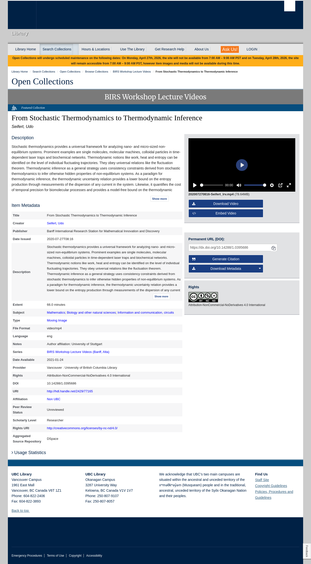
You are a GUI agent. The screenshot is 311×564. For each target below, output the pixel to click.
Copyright (75, 555)
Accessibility (94, 555)
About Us (202, 49)
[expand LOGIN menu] (262, 49)
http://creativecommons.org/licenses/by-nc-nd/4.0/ (82, 428)
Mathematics (56, 312)
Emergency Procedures (27, 555)
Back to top (22, 511)
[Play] (195, 185)
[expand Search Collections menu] (76, 49)
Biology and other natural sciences (91, 312)
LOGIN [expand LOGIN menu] (252, 49)
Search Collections (57, 49)
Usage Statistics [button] (29, 452)
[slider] (211, 185)
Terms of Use (55, 555)
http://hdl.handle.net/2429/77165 (70, 391)
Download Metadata (226, 269)
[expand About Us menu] (213, 49)
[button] (31, 510)
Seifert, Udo (55, 223)
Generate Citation (215, 259)
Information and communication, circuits (146, 312)
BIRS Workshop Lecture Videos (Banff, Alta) (78, 352)
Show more (159, 198)
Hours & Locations (96, 49)
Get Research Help (169, 49)
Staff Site (262, 480)
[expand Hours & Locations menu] (114, 49)
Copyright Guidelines (271, 486)
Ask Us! (229, 49)
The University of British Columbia (22, 15)
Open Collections (42, 81)
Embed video (214, 213)
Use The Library (132, 49)
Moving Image (57, 320)
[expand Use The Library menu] (149, 49)
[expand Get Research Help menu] (189, 49)
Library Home (25, 49)
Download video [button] (215, 204)
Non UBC (54, 399)
